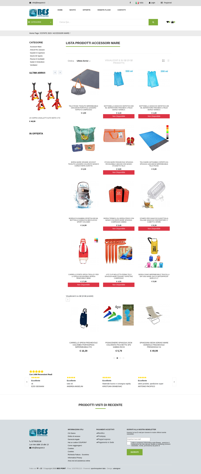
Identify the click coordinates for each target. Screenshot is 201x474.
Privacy (158, 443)
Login (152, 3)
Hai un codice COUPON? (77, 442)
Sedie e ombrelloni (37, 62)
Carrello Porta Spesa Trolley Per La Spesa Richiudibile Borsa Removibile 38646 (83, 276)
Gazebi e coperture (37, 53)
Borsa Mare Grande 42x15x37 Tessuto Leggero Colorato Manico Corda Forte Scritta (83, 164)
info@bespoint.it (38, 3)
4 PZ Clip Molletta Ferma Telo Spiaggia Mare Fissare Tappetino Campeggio (119, 276)
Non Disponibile (118, 116)
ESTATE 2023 (46, 33)
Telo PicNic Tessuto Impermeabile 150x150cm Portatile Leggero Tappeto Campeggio (83, 108)
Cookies (71, 448)
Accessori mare (36, 47)
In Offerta (36, 133)
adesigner (116, 468)
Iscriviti (135, 452)
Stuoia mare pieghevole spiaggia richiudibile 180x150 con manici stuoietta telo (118, 164)
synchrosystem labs (98, 468)
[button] (114, 358)
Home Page (34, 33)
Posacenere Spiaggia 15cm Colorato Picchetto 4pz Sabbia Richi (118, 345)
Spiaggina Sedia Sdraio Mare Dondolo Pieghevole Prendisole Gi (154, 345)
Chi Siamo (72, 433)
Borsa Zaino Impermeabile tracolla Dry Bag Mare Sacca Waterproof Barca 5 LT (154, 276)
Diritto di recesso (74, 436)
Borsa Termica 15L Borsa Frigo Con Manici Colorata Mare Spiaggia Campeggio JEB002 (119, 220)
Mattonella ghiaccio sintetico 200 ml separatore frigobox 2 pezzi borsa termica (154, 108)
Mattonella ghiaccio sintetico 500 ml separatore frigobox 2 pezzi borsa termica (119, 108)
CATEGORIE (34, 22)
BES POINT (61, 468)
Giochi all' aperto (36, 56)
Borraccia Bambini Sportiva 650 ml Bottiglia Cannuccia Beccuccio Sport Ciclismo (83, 220)
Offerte (87, 10)
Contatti (122, 10)
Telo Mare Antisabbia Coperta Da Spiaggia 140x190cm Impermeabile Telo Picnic (154, 164)
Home (60, 10)
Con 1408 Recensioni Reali (40, 374)
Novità (72, 10)
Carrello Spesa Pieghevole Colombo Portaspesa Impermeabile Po (83, 345)
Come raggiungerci (75, 445)
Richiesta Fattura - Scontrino (78, 455)
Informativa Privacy (75, 458)
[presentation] (55, 72)
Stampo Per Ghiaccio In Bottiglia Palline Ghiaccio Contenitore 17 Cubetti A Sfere (154, 220)
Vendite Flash (103, 10)
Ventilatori (33, 65)
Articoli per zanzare (37, 50)
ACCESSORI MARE (61, 33)
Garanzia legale (73, 439)
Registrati (166, 3)
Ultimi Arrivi (37, 73)
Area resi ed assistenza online (79, 461)
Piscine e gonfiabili (37, 59)
